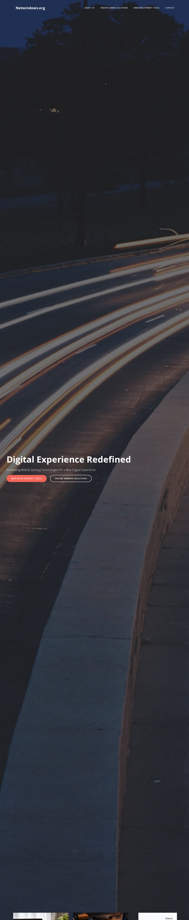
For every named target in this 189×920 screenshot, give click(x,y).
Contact (170, 8)
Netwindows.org (30, 7)
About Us (90, 8)
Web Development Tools (147, 8)
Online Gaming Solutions (114, 8)
